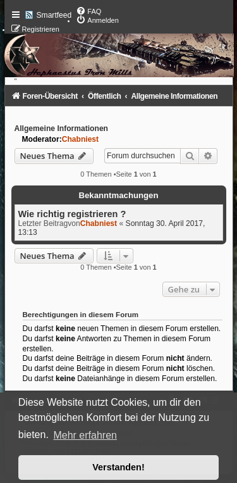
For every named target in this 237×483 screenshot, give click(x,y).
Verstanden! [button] (118, 467)
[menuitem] (88, 11)
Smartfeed (54, 15)
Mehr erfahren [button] (85, 435)
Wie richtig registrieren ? (72, 214)
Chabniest (80, 139)
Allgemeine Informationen (62, 128)
